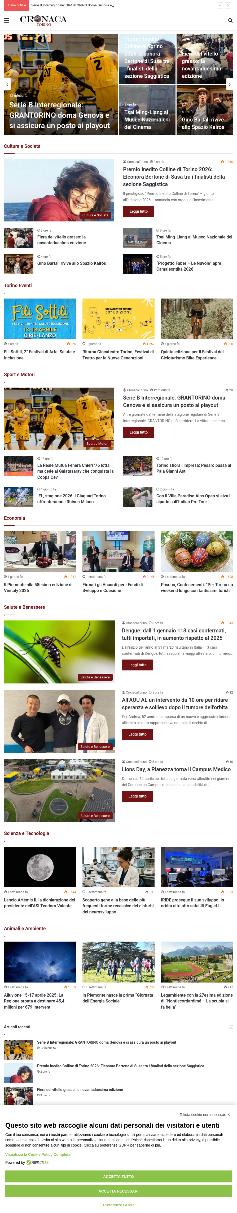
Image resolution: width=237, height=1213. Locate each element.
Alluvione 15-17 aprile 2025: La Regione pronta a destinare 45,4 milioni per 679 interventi (34, 1001)
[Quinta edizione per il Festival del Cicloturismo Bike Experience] (197, 319)
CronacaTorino (137, 162)
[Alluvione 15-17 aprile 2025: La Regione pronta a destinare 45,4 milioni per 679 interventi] (40, 962)
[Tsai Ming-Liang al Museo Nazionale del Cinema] (137, 238)
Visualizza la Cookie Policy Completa (38, 1154)
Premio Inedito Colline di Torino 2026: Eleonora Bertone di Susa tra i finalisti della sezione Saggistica (174, 176)
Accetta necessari (119, 1191)
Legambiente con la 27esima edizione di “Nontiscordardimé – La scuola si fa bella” (197, 1001)
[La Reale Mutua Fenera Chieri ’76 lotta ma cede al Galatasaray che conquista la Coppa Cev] (18, 466)
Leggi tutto (139, 211)
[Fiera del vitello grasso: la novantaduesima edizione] (18, 238)
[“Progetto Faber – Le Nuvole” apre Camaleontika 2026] (137, 264)
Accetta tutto (118, 1176)
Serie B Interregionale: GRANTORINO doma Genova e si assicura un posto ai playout (59, 115)
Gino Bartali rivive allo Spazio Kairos (71, 263)
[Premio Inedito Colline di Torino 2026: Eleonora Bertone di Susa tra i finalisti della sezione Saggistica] (59, 190)
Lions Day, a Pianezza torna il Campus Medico (176, 769)
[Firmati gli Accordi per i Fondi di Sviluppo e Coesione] (118, 551)
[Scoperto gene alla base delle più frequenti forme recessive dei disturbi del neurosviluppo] (118, 867)
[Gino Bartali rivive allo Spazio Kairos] (205, 110)
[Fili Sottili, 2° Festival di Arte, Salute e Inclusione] (40, 319)
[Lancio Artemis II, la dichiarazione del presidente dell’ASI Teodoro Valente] (40, 867)
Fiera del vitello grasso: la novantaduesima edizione (80, 1090)
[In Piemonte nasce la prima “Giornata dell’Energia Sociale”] (118, 962)
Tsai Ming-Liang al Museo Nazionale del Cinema (146, 119)
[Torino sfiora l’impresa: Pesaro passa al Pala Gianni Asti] (137, 466)
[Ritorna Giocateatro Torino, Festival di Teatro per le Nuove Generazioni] (118, 319)
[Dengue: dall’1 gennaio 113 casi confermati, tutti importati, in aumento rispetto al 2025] (59, 651)
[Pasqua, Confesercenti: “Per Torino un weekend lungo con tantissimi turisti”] (197, 551)
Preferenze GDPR (118, 1205)
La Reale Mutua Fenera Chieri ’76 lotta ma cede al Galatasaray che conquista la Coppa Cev (75, 471)
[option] (118, 84)
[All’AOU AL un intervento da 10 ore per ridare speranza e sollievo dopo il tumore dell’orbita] (59, 721)
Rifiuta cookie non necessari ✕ (205, 1115)
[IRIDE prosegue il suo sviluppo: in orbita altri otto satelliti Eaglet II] (197, 867)
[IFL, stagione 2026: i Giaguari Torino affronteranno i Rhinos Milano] (18, 497)
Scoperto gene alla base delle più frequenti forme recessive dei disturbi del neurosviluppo (118, 905)
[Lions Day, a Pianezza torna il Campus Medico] (59, 790)
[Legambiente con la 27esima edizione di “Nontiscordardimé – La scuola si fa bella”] (197, 962)
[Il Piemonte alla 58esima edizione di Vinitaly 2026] (40, 551)
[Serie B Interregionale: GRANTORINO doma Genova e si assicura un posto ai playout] (61, 84)
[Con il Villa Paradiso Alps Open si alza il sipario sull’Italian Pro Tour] (137, 497)
